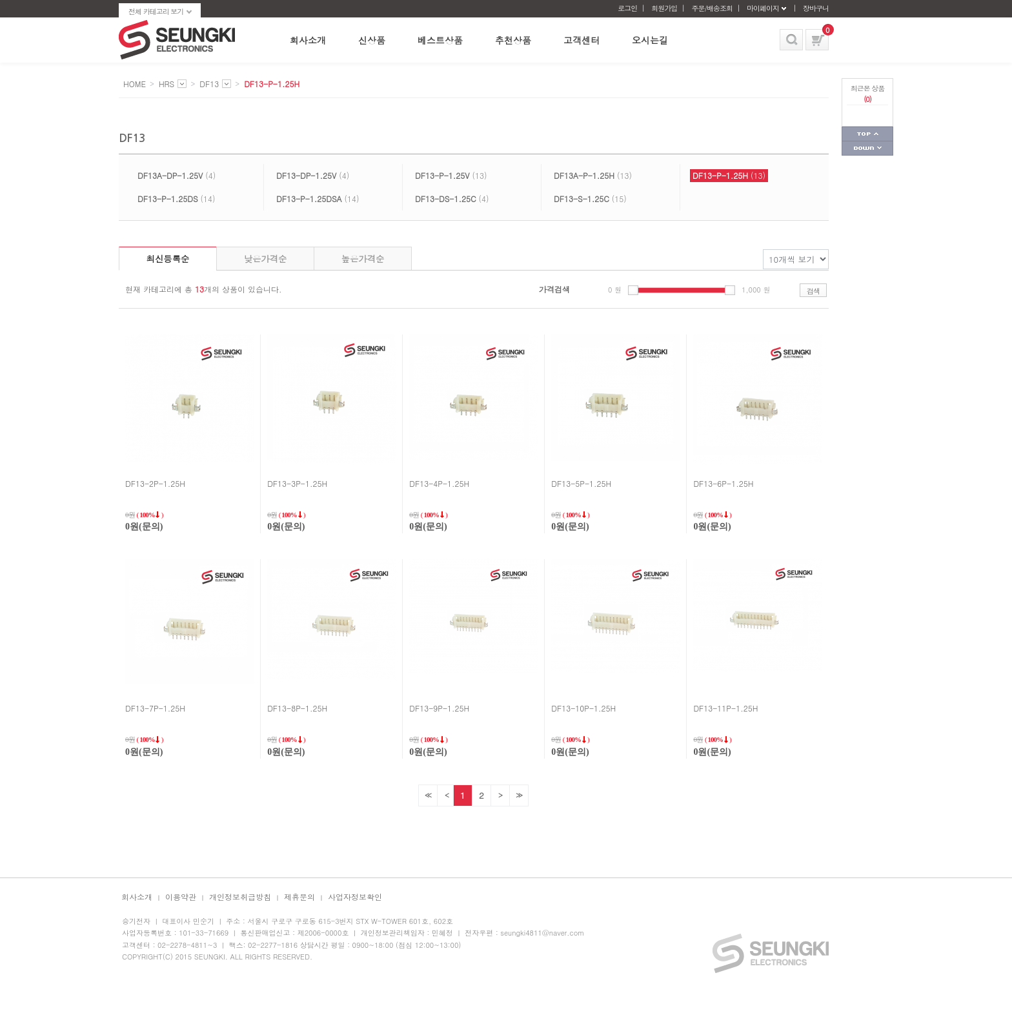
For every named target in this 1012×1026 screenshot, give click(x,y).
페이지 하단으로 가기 (867, 148)
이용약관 (180, 896)
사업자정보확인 (355, 896)
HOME (134, 83)
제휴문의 (299, 896)
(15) (590, 198)
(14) (176, 198)
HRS (166, 83)
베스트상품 (440, 40)
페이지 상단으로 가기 (867, 134)
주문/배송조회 (712, 8)
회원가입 (664, 8)
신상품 (371, 40)
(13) (451, 175)
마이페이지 (763, 8)
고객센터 (581, 40)
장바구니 (816, 8)
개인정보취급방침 (240, 896)
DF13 (209, 83)
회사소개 (308, 40)
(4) (176, 175)
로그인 (627, 8)
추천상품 (513, 40)
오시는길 (650, 40)
